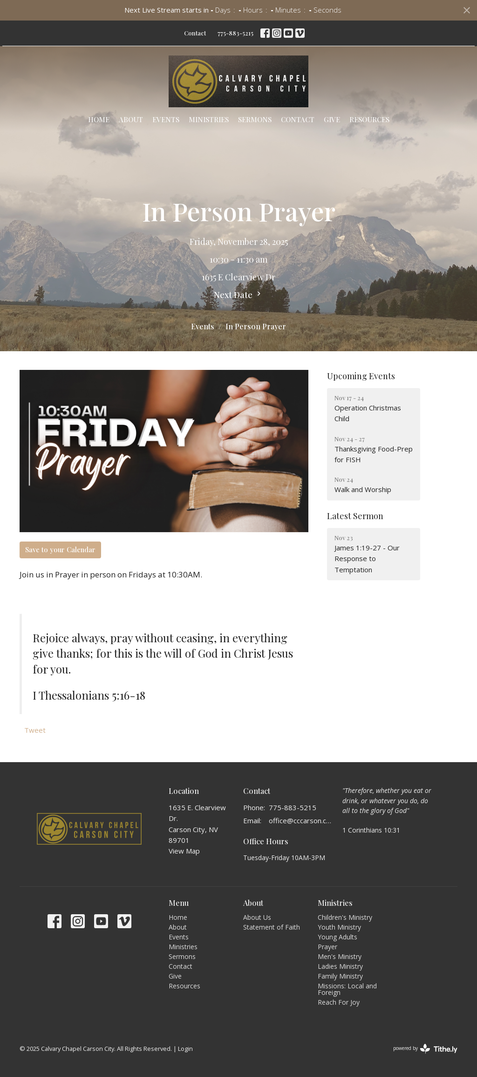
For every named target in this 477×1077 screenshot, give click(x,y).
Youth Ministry (339, 927)
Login (185, 1048)
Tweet (35, 730)
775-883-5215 (235, 33)
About (131, 119)
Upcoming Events (361, 376)
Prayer (327, 946)
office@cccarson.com (301, 820)
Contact (195, 33)
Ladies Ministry (340, 966)
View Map (184, 850)
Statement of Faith (271, 927)
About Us (257, 917)
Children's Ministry (345, 917)
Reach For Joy (339, 1002)
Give (332, 119)
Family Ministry (340, 976)
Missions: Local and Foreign (347, 989)
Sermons (255, 119)
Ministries (209, 119)
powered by (425, 1049)
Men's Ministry (339, 956)
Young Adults (337, 936)
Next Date (238, 294)
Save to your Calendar (60, 549)
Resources (369, 119)
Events (165, 119)
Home (98, 119)
